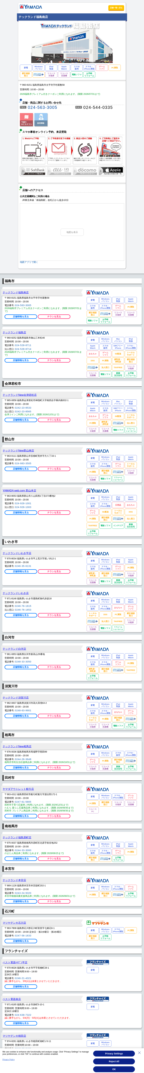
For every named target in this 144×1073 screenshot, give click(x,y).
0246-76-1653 (23, 609)
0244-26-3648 (23, 759)
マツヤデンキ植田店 (14, 1035)
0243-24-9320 (23, 893)
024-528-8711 (23, 345)
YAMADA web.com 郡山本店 (19, 490)
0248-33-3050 (23, 661)
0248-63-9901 (23, 710)
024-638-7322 (23, 1015)
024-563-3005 (42, 107)
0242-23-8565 (23, 411)
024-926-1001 (23, 503)
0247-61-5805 (23, 802)
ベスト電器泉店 (12, 999)
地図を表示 (72, 232)
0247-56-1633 (23, 935)
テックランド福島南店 (16, 292)
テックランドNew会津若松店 (20, 394)
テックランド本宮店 (14, 880)
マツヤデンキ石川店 (14, 922)
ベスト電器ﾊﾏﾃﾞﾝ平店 (15, 962)
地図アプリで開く (29, 262)
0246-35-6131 (23, 566)
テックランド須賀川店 (16, 697)
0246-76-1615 (23, 606)
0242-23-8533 (23, 407)
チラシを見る (54, 316)
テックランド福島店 (14, 332)
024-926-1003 (23, 507)
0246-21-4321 (23, 978)
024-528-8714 (23, 349)
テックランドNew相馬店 (17, 746)
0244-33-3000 (23, 850)
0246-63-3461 (23, 1048)
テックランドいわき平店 (17, 553)
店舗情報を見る (21, 316)
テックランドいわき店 (16, 593)
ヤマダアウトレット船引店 (18, 788)
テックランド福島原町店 (17, 837)
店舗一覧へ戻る (116, 8)
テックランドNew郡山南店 (18, 450)
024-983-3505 (23, 463)
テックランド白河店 (14, 648)
